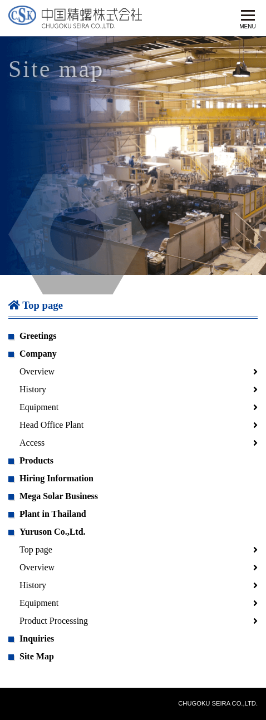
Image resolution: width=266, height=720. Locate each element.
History (32, 389)
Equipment (38, 407)
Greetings (37, 336)
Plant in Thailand (52, 514)
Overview (37, 371)
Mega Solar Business (58, 496)
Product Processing (53, 620)
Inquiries (36, 638)
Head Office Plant (51, 425)
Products (36, 460)
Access (32, 442)
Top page (35, 305)
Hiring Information (56, 478)
